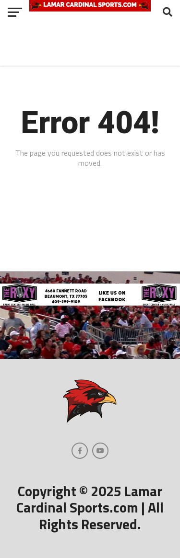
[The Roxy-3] (90, 302)
